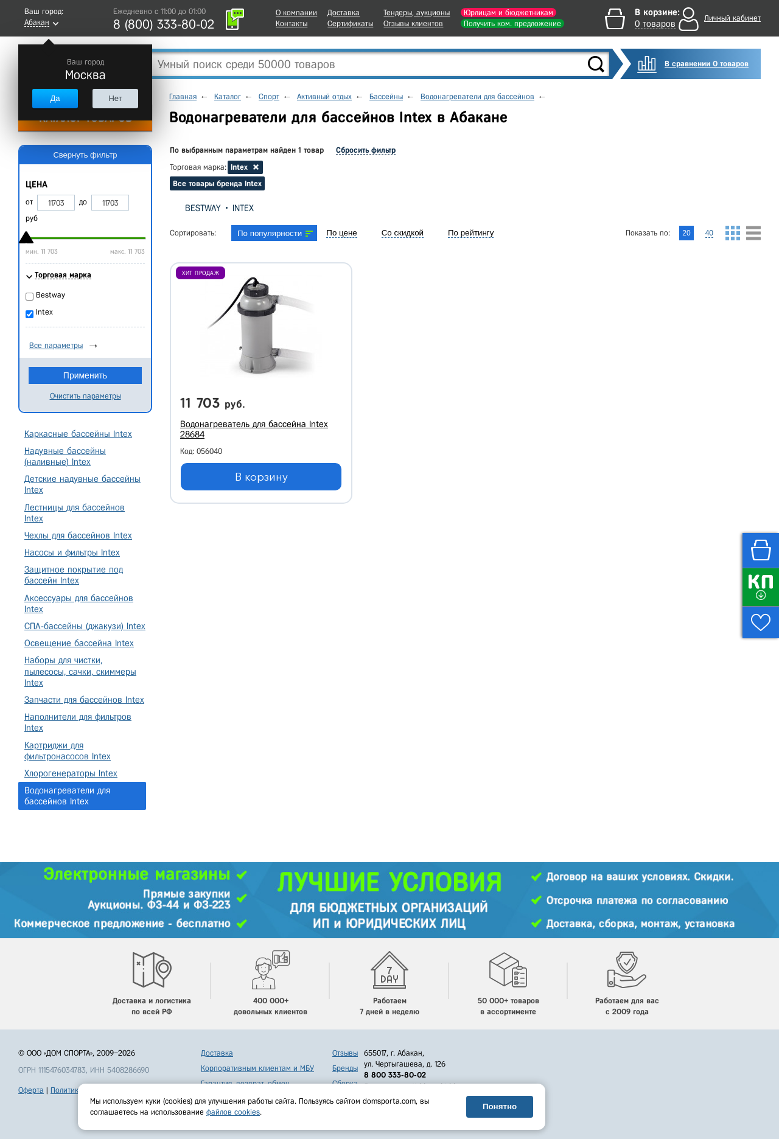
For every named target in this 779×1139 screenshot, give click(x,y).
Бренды (345, 1068)
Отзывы (345, 1053)
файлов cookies (233, 1112)
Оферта (31, 1090)
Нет (115, 98)
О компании (296, 12)
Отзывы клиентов (413, 23)
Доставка (343, 12)
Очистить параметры (85, 396)
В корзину (261, 477)
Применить (85, 375)
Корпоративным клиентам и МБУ (257, 1068)
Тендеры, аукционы (416, 12)
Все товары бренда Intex (217, 183)
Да (55, 98)
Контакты (291, 23)
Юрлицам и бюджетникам (508, 12)
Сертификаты (350, 23)
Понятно (500, 1106)
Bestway (202, 208)
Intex (243, 208)
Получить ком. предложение (512, 23)
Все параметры (56, 345)
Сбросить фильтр (366, 150)
